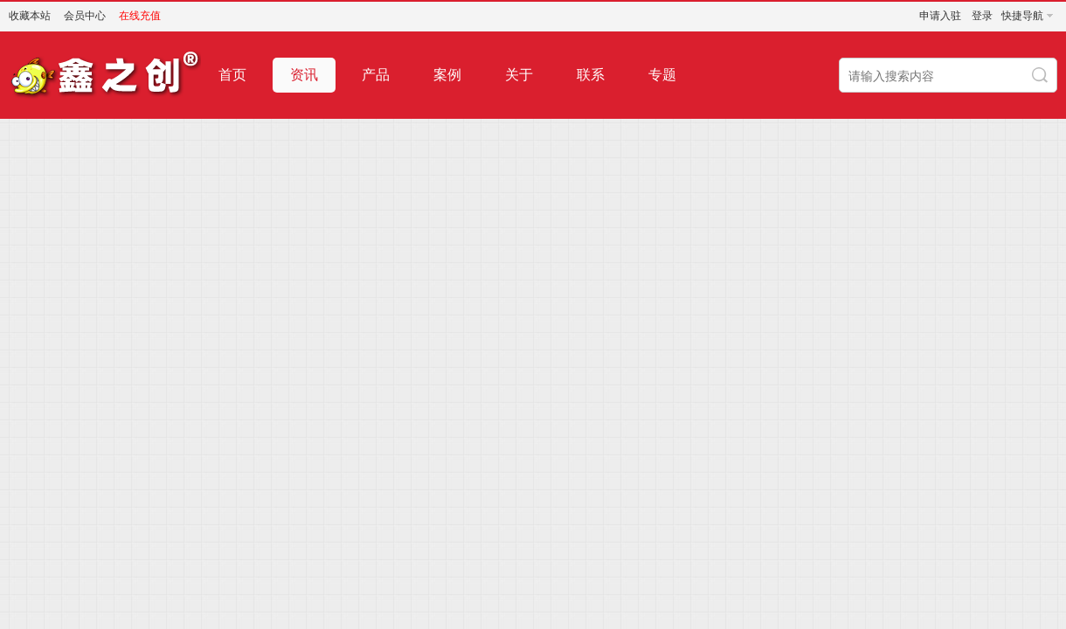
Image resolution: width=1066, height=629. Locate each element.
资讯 (304, 74)
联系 (591, 74)
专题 (662, 74)
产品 (376, 74)
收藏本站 (30, 16)
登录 (982, 16)
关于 (519, 74)
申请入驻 (940, 16)
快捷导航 (1022, 16)
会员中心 (85, 16)
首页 (232, 74)
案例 (447, 74)
